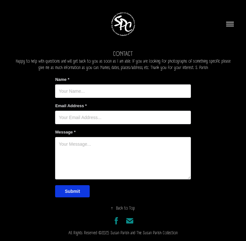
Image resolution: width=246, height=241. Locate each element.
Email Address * (71, 106)
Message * (65, 132)
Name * (62, 79)
